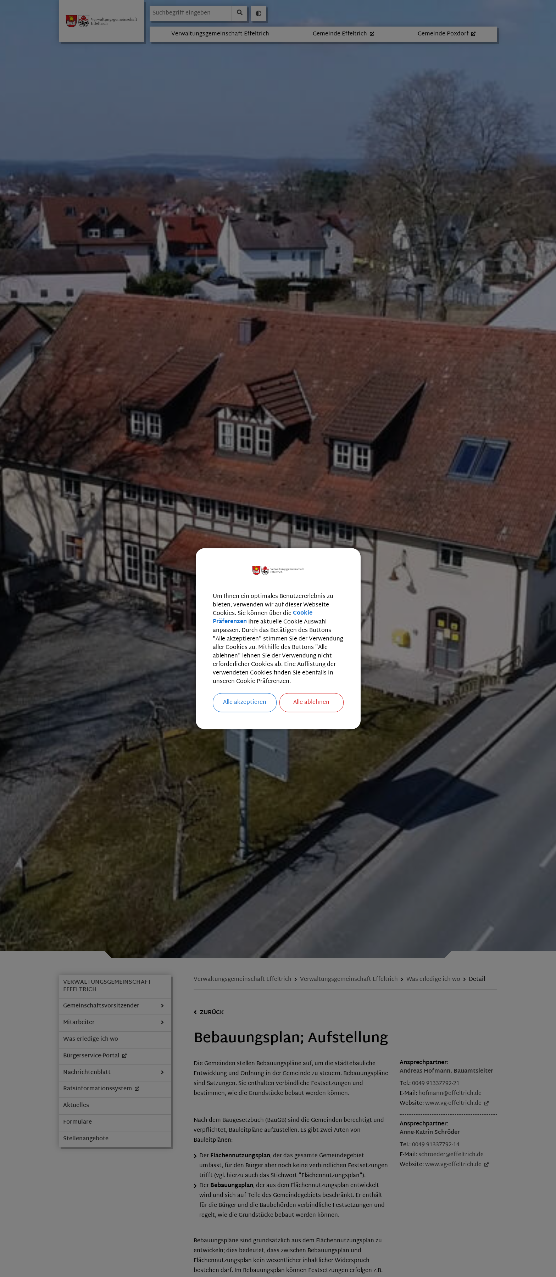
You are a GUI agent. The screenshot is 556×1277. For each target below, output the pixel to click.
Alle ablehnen (311, 702)
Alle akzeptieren (244, 702)
